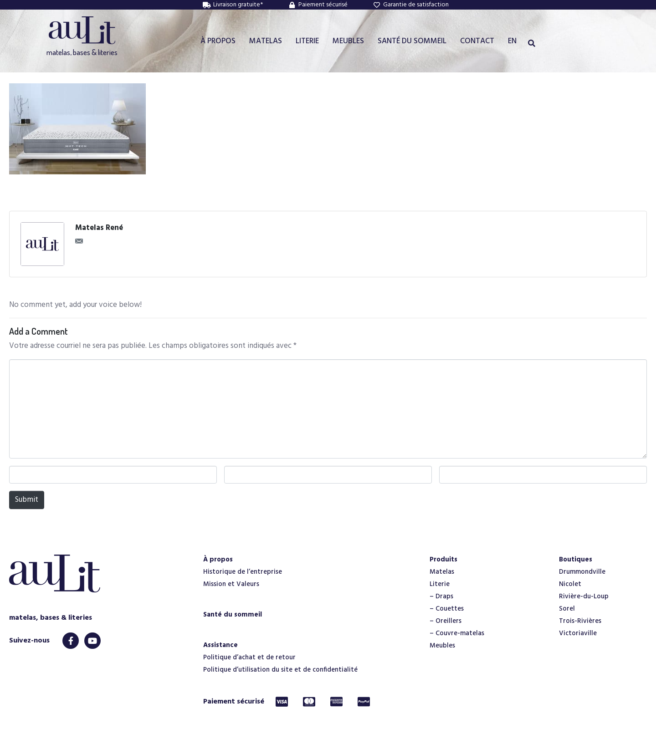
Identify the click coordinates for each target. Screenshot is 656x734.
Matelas (442, 572)
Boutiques (575, 560)
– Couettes (447, 609)
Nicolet (570, 584)
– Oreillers (445, 621)
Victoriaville (578, 633)
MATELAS (265, 41)
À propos (218, 560)
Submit (26, 500)
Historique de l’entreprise (242, 572)
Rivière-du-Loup (584, 596)
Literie (440, 584)
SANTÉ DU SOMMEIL (412, 41)
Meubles (442, 646)
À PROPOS (218, 41)
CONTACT (477, 41)
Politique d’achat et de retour (249, 657)
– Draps (441, 596)
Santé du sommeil (232, 615)
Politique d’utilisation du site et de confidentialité (280, 670)
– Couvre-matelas (457, 633)
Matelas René (99, 228)
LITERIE (307, 41)
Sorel (567, 609)
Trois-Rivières (580, 621)
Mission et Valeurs (231, 584)
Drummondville (582, 572)
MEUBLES (348, 41)
